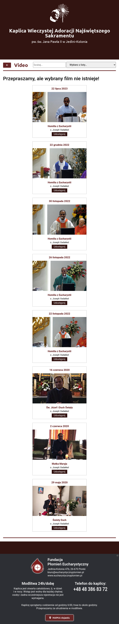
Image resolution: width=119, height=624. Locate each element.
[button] (59, 618)
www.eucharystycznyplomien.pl (65, 575)
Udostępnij (59, 134)
